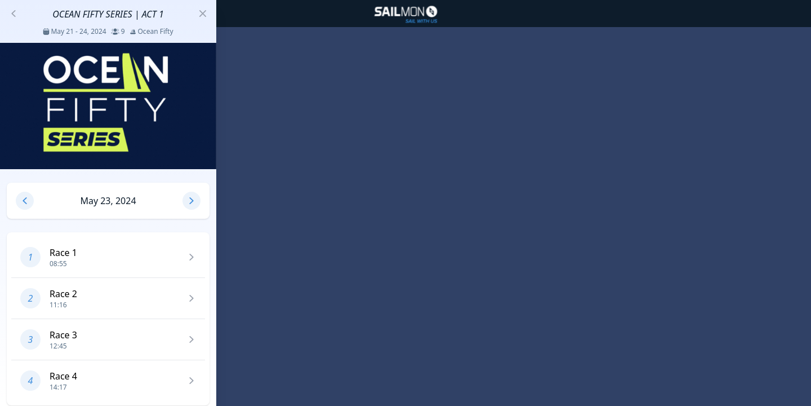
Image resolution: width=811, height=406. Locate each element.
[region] (405, 203)
